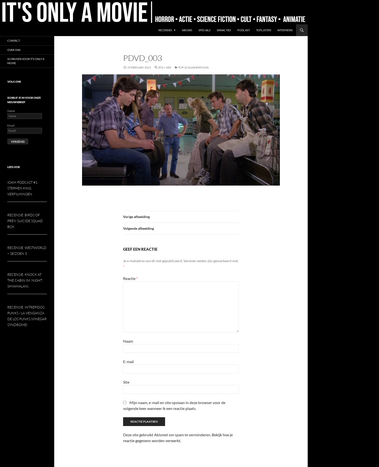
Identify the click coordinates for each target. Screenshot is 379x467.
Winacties (224, 30)
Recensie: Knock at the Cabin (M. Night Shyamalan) (24, 280)
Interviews (285, 30)
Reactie (130, 278)
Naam (128, 341)
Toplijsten (263, 30)
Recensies (165, 30)
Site (126, 382)
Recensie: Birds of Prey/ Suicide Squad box (25, 221)
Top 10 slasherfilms (193, 67)
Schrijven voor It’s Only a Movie (25, 61)
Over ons (14, 49)
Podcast (243, 30)
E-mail (128, 361)
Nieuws (187, 30)
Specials (205, 30)
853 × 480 (164, 67)
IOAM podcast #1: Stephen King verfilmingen (22, 188)
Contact (13, 40)
